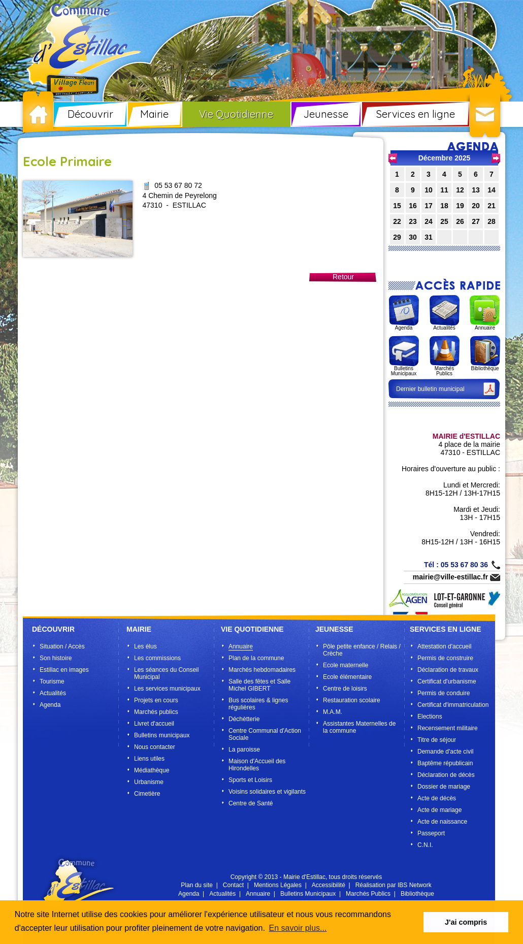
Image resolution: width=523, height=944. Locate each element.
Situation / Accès (62, 646)
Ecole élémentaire (347, 676)
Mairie (154, 114)
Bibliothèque (417, 893)
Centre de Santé (250, 803)
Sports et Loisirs (250, 780)
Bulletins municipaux (161, 735)
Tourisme (52, 681)
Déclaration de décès (446, 774)
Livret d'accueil (154, 723)
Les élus (145, 646)
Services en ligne (415, 114)
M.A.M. (332, 711)
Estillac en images (64, 669)
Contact (233, 885)
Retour (343, 277)
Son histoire (56, 658)
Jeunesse (326, 114)
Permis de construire (445, 658)
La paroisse (244, 749)
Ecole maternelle (345, 665)
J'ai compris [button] (466, 922)
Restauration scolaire (351, 700)
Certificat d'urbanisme (446, 681)
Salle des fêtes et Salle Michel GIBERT (259, 685)
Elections (429, 716)
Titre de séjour (436, 739)
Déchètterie (243, 719)
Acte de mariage (439, 809)
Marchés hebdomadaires (262, 669)
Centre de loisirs (345, 688)
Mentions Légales (278, 885)
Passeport (431, 833)
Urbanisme (149, 782)
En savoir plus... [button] (298, 928)
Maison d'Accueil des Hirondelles (256, 765)
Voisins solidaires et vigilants (267, 791)
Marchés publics (156, 711)
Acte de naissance (442, 821)
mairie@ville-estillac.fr (450, 577)
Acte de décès (436, 798)
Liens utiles (149, 758)
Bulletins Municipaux (308, 893)
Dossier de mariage (443, 786)
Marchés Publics (368, 893)
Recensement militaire (447, 728)
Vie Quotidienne (236, 114)
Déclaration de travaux (447, 669)
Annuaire (240, 646)
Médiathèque (151, 770)
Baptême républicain (445, 763)
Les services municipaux (167, 688)
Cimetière (147, 793)
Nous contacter (154, 747)
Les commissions (157, 658)
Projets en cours (156, 700)
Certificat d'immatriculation (452, 704)
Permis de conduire (443, 693)
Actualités (53, 693)
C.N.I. (425, 845)
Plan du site (197, 885)
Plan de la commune (256, 658)
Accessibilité (328, 885)
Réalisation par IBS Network (393, 885)
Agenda (50, 704)
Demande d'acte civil (445, 751)
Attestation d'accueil (444, 646)
